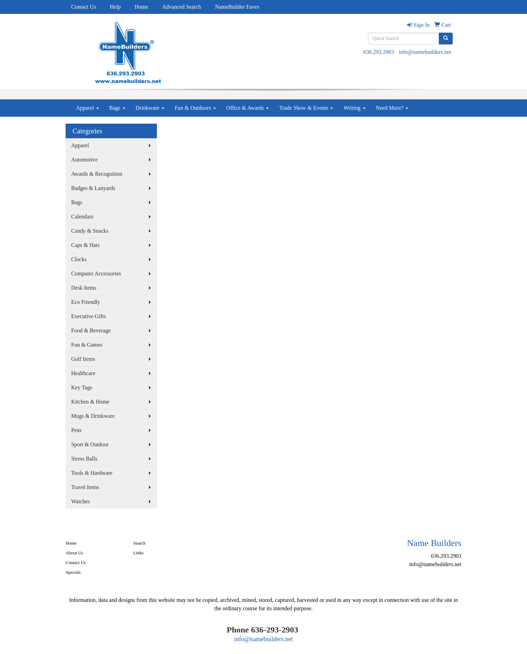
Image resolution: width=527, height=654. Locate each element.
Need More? (392, 108)
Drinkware (150, 108)
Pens (76, 430)
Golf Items (83, 359)
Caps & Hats (85, 245)
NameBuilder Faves (237, 7)
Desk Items (83, 288)
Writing (354, 108)
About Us (74, 552)
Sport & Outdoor (90, 444)
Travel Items (85, 487)
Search (139, 543)
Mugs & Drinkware (93, 416)
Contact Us (83, 7)
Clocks (78, 259)
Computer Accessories (96, 273)
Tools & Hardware (91, 473)
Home (141, 7)
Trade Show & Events (306, 108)
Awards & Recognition (96, 174)
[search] (446, 38)
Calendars (82, 217)
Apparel (87, 108)
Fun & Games (86, 345)
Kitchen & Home (90, 402)
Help (115, 7)
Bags (117, 108)
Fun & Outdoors (195, 108)
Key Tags (81, 387)
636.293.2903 (378, 52)
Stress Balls (84, 459)
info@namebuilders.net (425, 52)
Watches (80, 501)
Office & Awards (247, 108)
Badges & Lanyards (93, 188)
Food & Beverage (91, 330)
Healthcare (83, 373)
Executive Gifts (88, 316)
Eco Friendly (85, 302)
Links (138, 552)
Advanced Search (181, 7)
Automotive (84, 160)
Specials (73, 572)
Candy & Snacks (90, 231)
